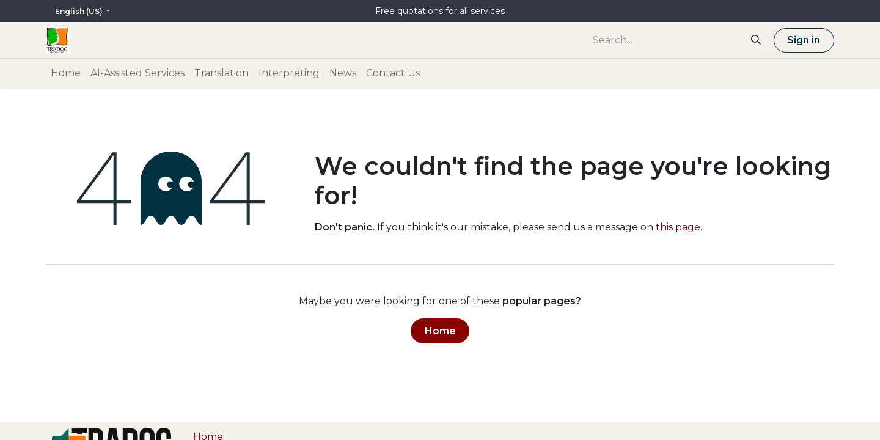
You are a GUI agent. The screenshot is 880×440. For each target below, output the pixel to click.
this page (678, 227)
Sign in (803, 40)
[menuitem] (66, 73)
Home (440, 331)
